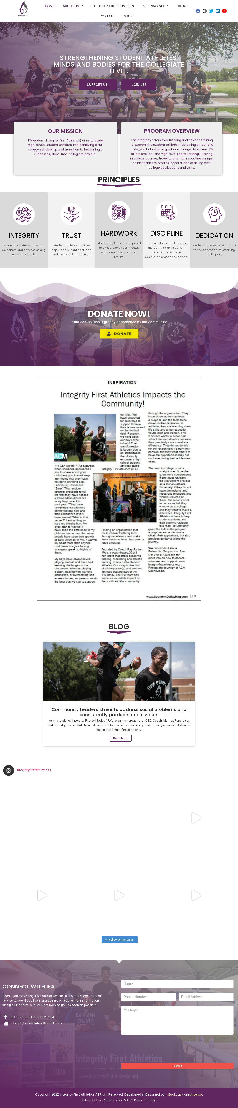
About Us (73, 6)
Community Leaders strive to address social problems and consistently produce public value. (119, 712)
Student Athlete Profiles (113, 6)
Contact (107, 16)
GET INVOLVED (156, 6)
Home (49, 6)
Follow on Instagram (120, 939)
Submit (177, 1066)
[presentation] (154, 1047)
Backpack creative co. (185, 1094)
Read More (120, 738)
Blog (182, 6)
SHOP (128, 16)
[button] (98, 84)
